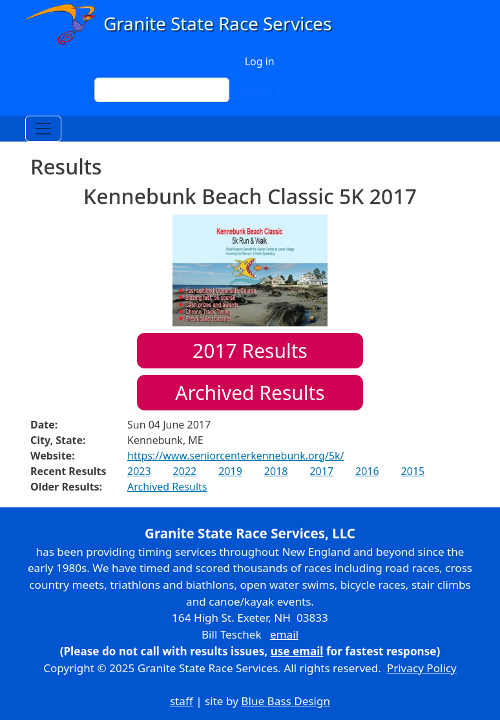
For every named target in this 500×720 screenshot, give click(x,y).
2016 (367, 471)
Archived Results (249, 392)
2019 (230, 471)
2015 (413, 471)
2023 (139, 471)
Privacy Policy (422, 668)
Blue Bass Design (285, 701)
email (284, 634)
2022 (185, 471)
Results (250, 350)
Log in (260, 61)
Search (254, 90)
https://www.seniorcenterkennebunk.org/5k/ (235, 456)
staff (181, 701)
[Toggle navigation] (43, 129)
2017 (321, 471)
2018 (276, 471)
